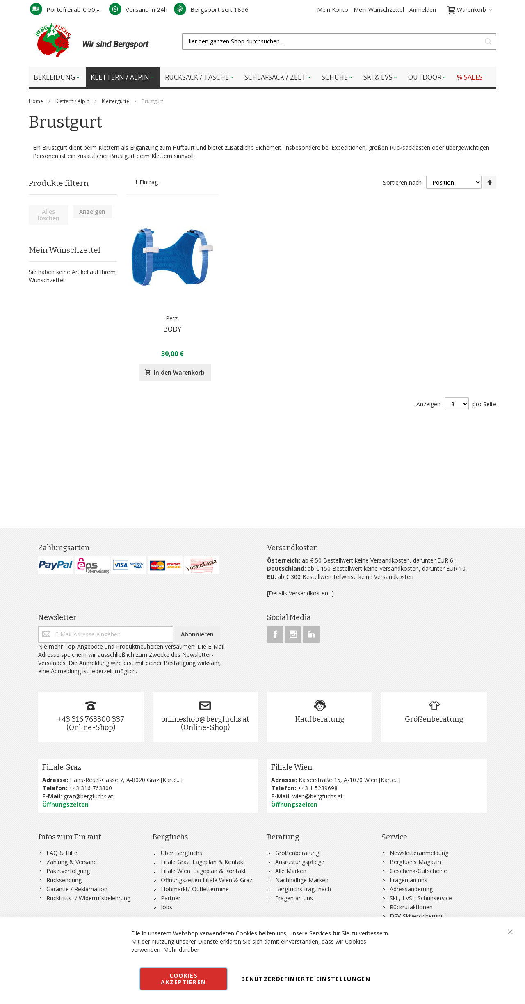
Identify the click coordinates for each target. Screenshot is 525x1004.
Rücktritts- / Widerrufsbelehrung (88, 898)
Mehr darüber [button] (181, 950)
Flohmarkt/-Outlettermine (195, 889)
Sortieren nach (402, 182)
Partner (170, 898)
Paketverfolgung (68, 871)
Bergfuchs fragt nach (303, 889)
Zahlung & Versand (71, 862)
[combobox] (339, 41)
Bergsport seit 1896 (211, 9)
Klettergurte (116, 101)
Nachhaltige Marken (302, 880)
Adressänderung (411, 889)
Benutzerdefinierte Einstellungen (305, 979)
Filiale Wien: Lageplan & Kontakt (203, 871)
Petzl (172, 318)
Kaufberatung (320, 719)
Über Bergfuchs (181, 853)
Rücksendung (64, 880)
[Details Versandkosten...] (300, 593)
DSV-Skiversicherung (417, 916)
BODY (172, 329)
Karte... (171, 780)
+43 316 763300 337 (90, 719)
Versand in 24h (138, 9)
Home (36, 101)
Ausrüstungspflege (299, 862)
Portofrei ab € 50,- (64, 9)
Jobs (166, 907)
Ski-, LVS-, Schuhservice (421, 898)
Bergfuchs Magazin (415, 862)
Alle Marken (290, 871)
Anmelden (422, 10)
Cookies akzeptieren (183, 979)
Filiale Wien (291, 767)
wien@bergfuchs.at (317, 796)
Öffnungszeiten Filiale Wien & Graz (206, 880)
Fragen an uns (294, 898)
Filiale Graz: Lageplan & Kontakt (203, 862)
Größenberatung (434, 719)
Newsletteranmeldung (419, 853)
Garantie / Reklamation (76, 889)
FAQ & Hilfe (62, 853)
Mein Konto (332, 10)
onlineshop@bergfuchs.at (205, 719)
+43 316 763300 (90, 788)
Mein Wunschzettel (379, 10)
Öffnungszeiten (65, 804)
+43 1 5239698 (318, 788)
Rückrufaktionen (411, 907)
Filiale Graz (61, 767)
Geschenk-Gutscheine (418, 871)
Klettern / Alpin (73, 101)
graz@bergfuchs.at (88, 796)
